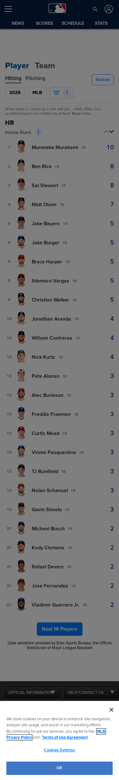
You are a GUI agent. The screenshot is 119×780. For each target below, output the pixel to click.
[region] (59, 740)
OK (59, 767)
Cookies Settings (59, 750)
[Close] (111, 710)
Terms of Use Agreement (65, 737)
